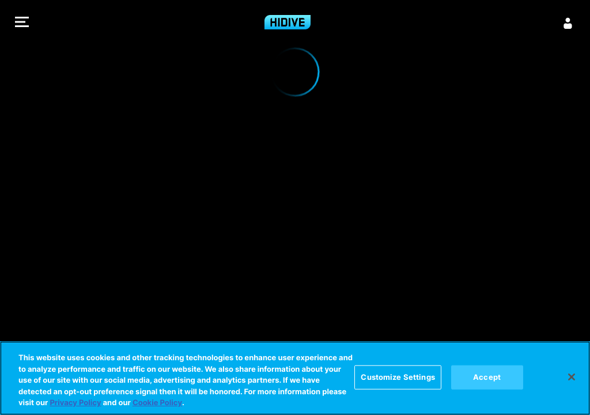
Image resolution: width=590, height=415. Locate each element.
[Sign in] (568, 23)
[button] (22, 23)
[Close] (571, 377)
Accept (487, 377)
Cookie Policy (157, 403)
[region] (295, 378)
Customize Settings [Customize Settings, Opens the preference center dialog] (397, 377)
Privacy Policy (75, 403)
